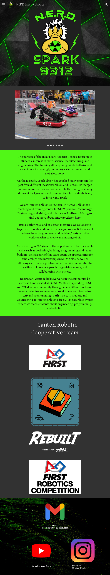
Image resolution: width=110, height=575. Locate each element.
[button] (4, 4)
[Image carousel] (55, 118)
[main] (55, 233)
